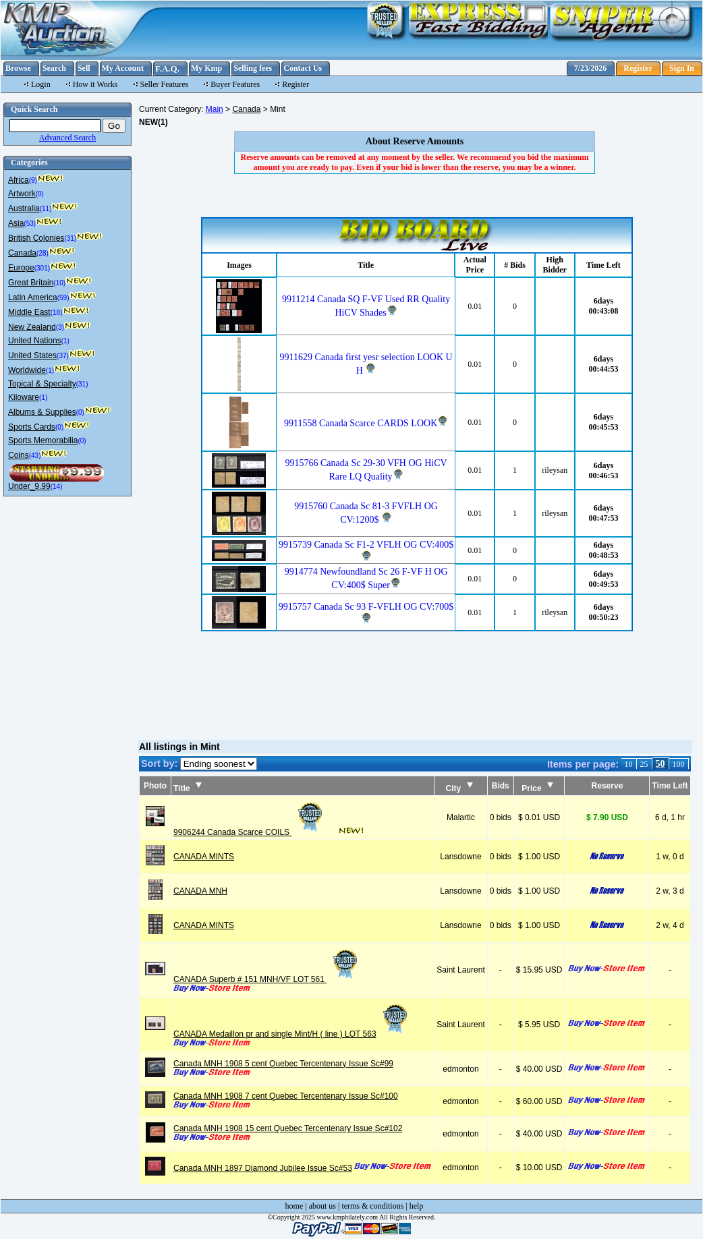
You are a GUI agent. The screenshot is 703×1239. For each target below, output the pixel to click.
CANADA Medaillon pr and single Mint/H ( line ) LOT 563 (291, 1034)
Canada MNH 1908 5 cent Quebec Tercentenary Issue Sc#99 (283, 1063)
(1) (65, 341)
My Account (123, 68)
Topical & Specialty (42, 383)
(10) (59, 283)
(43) (35, 455)
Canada (22, 253)
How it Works (95, 84)
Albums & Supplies (42, 412)
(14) (57, 486)
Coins (18, 455)
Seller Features (164, 84)
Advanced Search (67, 137)
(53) (30, 223)
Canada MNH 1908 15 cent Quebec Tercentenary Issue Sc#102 (287, 1128)
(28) (42, 253)
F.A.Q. (167, 68)
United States (32, 355)
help (417, 1206)
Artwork (22, 193)
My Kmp (206, 68)
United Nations (34, 340)
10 (629, 764)
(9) (33, 180)
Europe (21, 267)
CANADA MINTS (203, 856)
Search (54, 68)
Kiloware (23, 397)
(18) (57, 312)
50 (660, 764)
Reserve (607, 785)
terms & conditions (372, 1206)
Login (41, 84)
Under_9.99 (29, 486)
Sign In (681, 68)
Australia (24, 208)
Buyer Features (235, 84)
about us (322, 1206)
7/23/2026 (590, 68)
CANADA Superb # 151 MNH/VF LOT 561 (266, 979)
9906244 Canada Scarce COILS (249, 832)
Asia (16, 223)
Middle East (29, 312)
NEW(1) (153, 122)
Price (537, 788)
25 (644, 764)
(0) (40, 194)
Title (187, 788)
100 (679, 764)
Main (214, 109)
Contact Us (302, 68)
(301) (42, 268)
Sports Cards (31, 427)
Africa (18, 180)
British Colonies (36, 238)
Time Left (669, 785)
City (459, 788)
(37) (63, 355)
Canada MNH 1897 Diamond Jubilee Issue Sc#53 (262, 1168)
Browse (18, 68)
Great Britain (30, 282)
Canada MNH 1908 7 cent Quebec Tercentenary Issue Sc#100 (285, 1096)
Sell (84, 68)
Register (637, 68)
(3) (60, 327)
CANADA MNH (200, 891)
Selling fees (252, 68)
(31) (70, 238)
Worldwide (27, 370)
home (294, 1206)
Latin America (32, 297)
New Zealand (32, 327)
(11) (46, 208)
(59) (63, 297)
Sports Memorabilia (43, 440)
